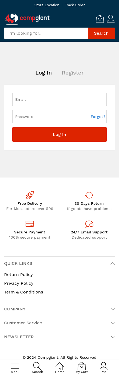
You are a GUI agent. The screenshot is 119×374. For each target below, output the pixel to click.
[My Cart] (100, 19)
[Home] (60, 363)
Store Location (46, 5)
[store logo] (27, 19)
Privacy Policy (18, 283)
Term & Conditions (23, 292)
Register (73, 72)
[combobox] (46, 33)
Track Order (75, 5)
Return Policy (18, 274)
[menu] (15, 366)
